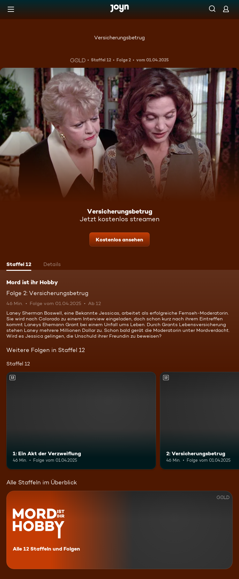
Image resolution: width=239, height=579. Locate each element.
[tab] (19, 265)
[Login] (225, 8)
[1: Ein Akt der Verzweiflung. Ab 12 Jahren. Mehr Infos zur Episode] (81, 420)
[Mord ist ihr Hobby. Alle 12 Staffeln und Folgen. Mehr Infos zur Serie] (119, 530)
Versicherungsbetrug (119, 38)
